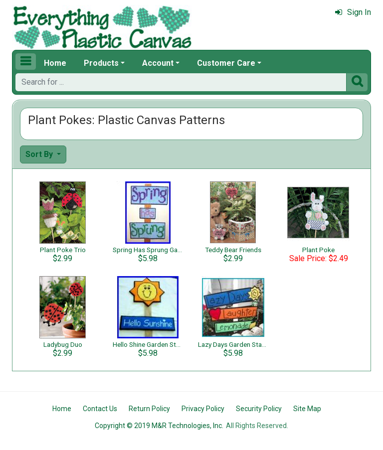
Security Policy (259, 409)
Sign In (353, 12)
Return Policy (149, 409)
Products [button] (101, 63)
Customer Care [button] (226, 63)
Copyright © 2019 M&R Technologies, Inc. (159, 426)
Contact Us (100, 409)
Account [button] (158, 63)
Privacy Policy (203, 409)
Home (55, 63)
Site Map (307, 409)
